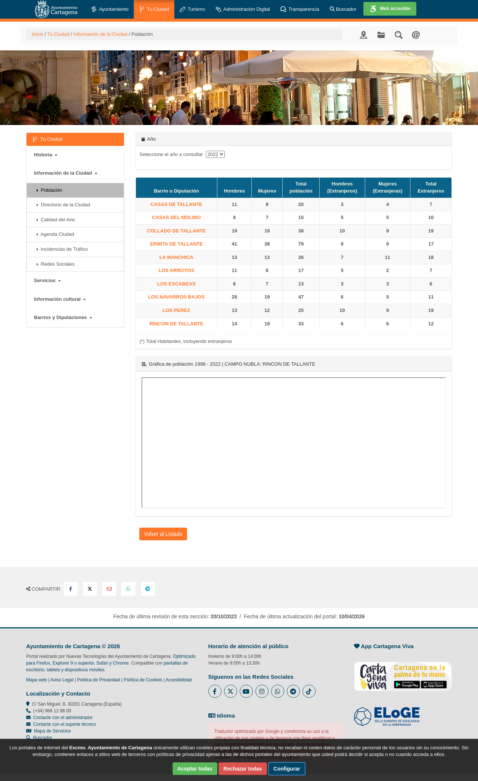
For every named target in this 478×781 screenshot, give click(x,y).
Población (49, 190)
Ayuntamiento (109, 9)
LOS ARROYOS (177, 270)
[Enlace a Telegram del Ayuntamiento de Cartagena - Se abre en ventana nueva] (293, 691)
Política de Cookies (143, 679)
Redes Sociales (55, 264)
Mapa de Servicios (48, 731)
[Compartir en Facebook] (70, 588)
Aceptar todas (194, 769)
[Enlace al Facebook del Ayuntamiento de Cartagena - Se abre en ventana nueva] (214, 691)
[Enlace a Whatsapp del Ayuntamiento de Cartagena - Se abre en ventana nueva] (277, 691)
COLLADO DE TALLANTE (176, 231)
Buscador (343, 9)
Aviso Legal (62, 679)
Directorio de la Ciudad (63, 204)
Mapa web (36, 679)
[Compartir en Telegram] (147, 588)
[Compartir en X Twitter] (90, 588)
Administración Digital (242, 9)
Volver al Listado (163, 534)
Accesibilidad (178, 679)
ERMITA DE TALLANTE (176, 244)
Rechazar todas (242, 769)
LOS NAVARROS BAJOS (176, 297)
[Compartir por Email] (109, 588)
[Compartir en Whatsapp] (128, 588)
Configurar (286, 769)
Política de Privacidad (98, 679)
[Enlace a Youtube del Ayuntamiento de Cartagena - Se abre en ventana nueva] (246, 691)
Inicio (37, 34)
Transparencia (299, 9)
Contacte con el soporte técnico (64, 724)
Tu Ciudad (154, 9)
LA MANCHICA (176, 257)
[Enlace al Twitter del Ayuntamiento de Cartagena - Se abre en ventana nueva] (230, 691)
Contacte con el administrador (63, 717)
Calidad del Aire (55, 219)
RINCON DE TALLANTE (176, 324)
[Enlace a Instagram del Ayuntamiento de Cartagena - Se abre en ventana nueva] (262, 691)
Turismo (192, 9)
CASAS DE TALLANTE (176, 204)
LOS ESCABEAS (176, 284)
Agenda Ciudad (55, 234)
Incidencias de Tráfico (62, 249)
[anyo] (215, 154)
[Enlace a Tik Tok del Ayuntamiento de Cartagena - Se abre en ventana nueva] (309, 691)
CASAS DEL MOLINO (176, 217)
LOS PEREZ (176, 310)
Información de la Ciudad (101, 34)
